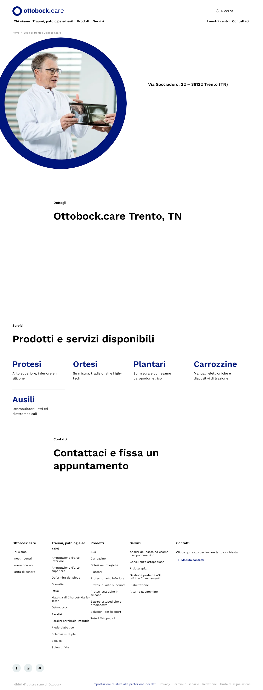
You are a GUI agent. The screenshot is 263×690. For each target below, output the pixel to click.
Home (15, 32)
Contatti (183, 543)
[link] (22, 21)
